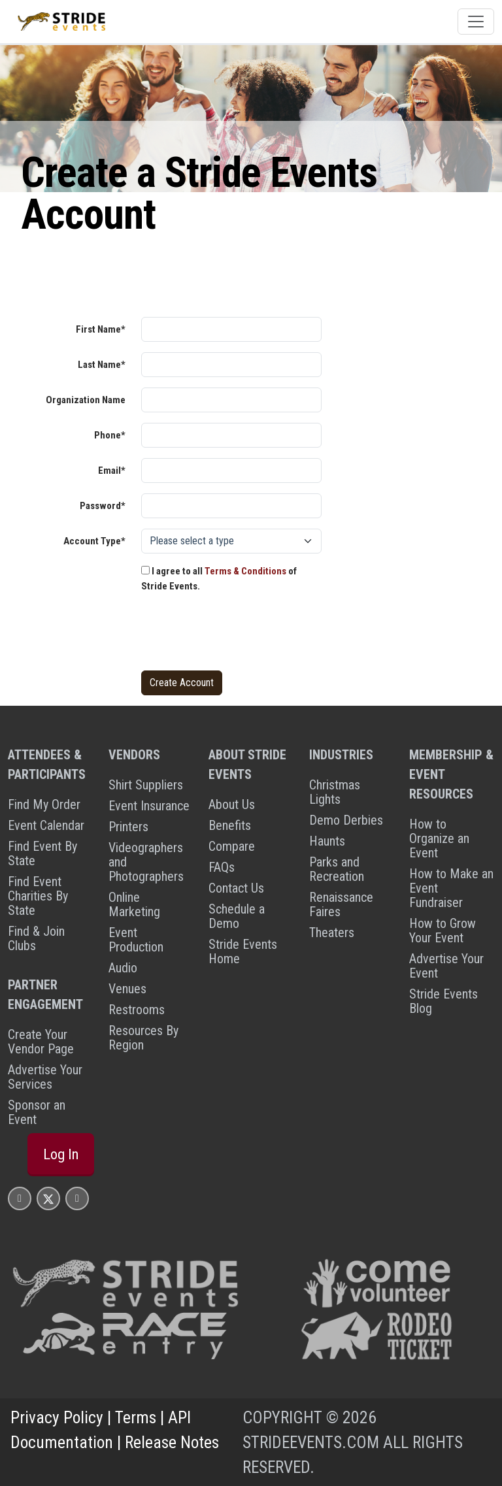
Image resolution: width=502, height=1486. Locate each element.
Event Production (136, 940)
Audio (123, 968)
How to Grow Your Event (442, 931)
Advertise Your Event (446, 966)
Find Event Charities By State (38, 896)
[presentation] (240, 634)
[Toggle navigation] (476, 21)
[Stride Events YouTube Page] (77, 1198)
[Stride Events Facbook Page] (19, 1198)
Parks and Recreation (336, 869)
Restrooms (137, 1009)
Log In (60, 1154)
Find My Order (44, 804)
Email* (112, 470)
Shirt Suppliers (146, 785)
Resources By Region (143, 1038)
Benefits (230, 825)
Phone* (110, 435)
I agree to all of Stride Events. (219, 578)
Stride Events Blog (443, 1001)
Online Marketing (134, 904)
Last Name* (102, 365)
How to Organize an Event (439, 838)
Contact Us (236, 888)
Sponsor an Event (36, 1112)
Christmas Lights (334, 792)
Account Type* (94, 541)
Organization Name (86, 400)
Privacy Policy (56, 1417)
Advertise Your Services (45, 1077)
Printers (128, 826)
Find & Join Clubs (36, 938)
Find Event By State (42, 853)
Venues (127, 989)
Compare (232, 846)
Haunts (327, 841)
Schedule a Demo (237, 916)
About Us (232, 804)
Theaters (331, 932)
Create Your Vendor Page (41, 1042)
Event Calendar (46, 825)
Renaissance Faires (341, 904)
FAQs (222, 867)
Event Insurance (149, 806)
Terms (135, 1417)
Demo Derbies (346, 820)
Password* (103, 506)
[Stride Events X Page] (48, 1198)
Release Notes (172, 1442)
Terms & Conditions (245, 571)
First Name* (101, 329)
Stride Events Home (243, 951)
